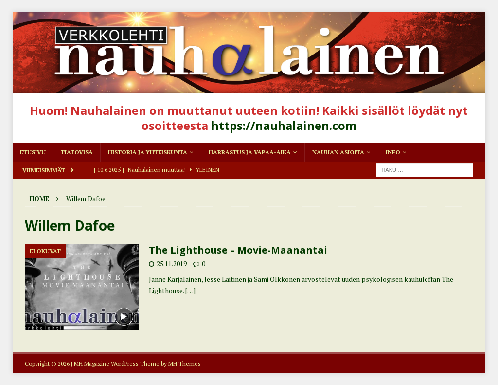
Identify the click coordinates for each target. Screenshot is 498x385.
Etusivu (33, 152)
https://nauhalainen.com (283, 125)
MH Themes (184, 363)
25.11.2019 (172, 263)
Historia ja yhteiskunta (147, 152)
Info (393, 152)
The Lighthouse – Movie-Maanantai (238, 250)
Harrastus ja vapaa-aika (250, 152)
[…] (190, 290)
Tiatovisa (77, 152)
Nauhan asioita (338, 152)
